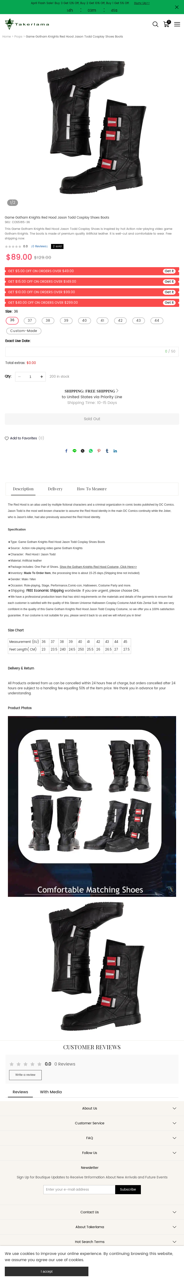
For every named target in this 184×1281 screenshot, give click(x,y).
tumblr (107, 450)
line (74, 450)
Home (6, 36)
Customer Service (89, 1123)
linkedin (115, 450)
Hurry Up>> (142, 3)
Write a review (25, 1075)
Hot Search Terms (89, 1242)
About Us (89, 1108)
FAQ (89, 1138)
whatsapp (90, 450)
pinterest (99, 450)
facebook (66, 450)
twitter (82, 450)
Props (18, 36)
